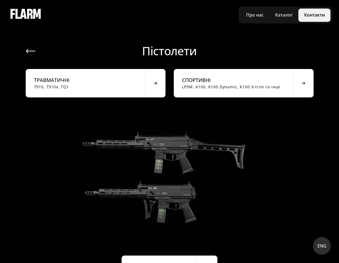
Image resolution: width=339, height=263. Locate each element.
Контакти (314, 15)
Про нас (255, 15)
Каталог (284, 15)
